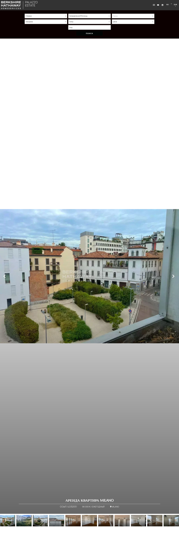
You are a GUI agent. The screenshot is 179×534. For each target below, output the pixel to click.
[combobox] (46, 16)
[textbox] (133, 16)
